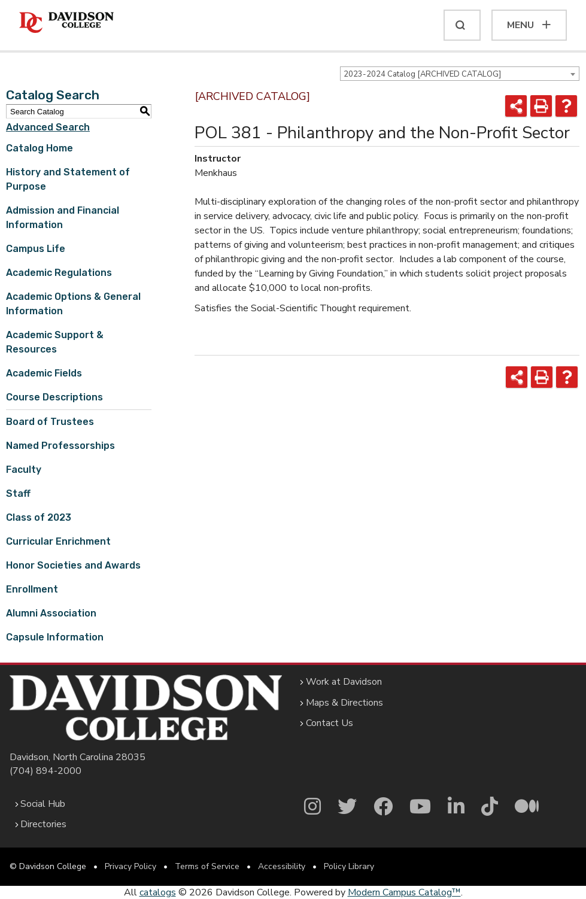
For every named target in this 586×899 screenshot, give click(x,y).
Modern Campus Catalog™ (404, 892)
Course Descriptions (54, 397)
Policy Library (349, 866)
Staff (18, 493)
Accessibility (281, 866)
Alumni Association (51, 613)
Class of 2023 (38, 517)
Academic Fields (44, 373)
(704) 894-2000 (45, 770)
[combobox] (459, 73)
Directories (43, 824)
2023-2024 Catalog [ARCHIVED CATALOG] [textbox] (422, 74)
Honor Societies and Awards (73, 565)
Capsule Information (55, 637)
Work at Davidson (344, 681)
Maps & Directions (344, 702)
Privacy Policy (130, 866)
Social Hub (42, 803)
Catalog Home (39, 148)
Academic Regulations (59, 272)
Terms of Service (207, 866)
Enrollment (32, 589)
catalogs (157, 892)
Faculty (23, 469)
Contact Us (329, 723)
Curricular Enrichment (58, 541)
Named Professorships (60, 445)
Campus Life (35, 248)
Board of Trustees (50, 421)
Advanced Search (48, 127)
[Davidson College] (66, 23)
